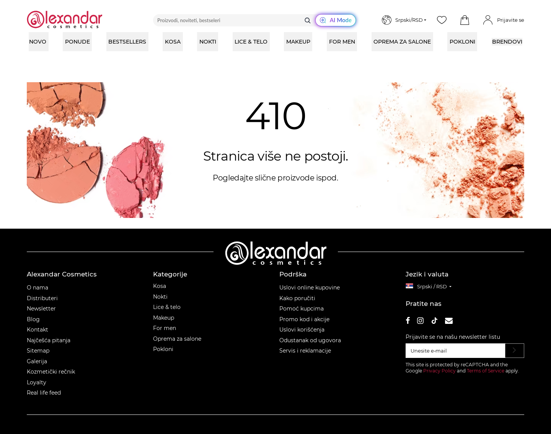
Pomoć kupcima (301, 308)
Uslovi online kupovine (309, 287)
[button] (464, 20)
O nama (37, 287)
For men (164, 328)
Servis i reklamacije (305, 350)
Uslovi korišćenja (301, 329)
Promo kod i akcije (304, 319)
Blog (33, 319)
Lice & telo (167, 307)
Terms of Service (485, 371)
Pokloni (163, 349)
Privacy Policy (439, 371)
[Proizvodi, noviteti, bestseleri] (254, 20)
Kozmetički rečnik (51, 371)
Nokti (160, 296)
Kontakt (37, 329)
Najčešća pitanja (48, 340)
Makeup (163, 317)
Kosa (159, 286)
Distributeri (42, 298)
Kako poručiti (297, 298)
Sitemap (38, 350)
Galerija (37, 361)
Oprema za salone (177, 338)
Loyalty (36, 382)
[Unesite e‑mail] (455, 350)
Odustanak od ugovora (310, 340)
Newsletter (41, 308)
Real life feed (44, 392)
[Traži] (307, 20)
